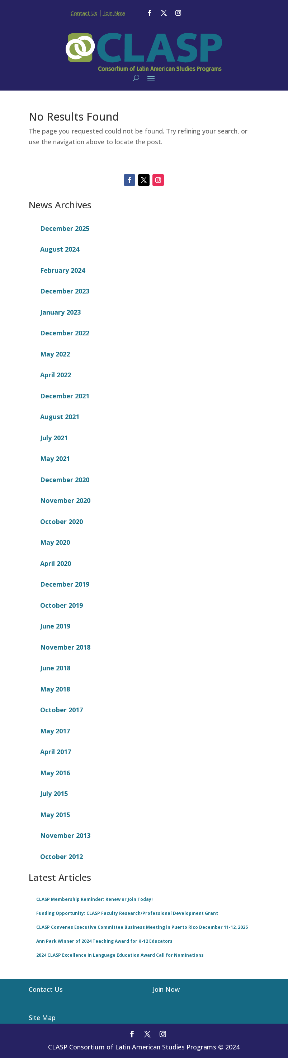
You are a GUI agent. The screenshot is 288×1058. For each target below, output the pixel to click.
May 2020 (55, 542)
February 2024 (62, 270)
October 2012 (61, 856)
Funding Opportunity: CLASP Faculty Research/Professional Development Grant (127, 913)
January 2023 (60, 312)
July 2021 (54, 437)
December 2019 (64, 584)
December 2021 (64, 396)
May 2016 (55, 772)
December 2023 (64, 291)
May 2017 (55, 731)
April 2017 (55, 751)
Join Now (114, 13)
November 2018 (65, 647)
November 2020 (65, 500)
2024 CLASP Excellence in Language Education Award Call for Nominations (120, 955)
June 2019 (55, 626)
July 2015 (54, 793)
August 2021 (59, 416)
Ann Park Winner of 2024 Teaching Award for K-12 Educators (104, 941)
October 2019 (61, 605)
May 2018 (55, 689)
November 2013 (65, 835)
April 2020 (55, 563)
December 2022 (64, 333)
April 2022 (55, 374)
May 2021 (55, 458)
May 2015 (55, 814)
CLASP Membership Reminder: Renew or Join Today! (94, 899)
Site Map (42, 1017)
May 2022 (55, 354)
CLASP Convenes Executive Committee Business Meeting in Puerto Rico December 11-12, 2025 (142, 927)
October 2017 (61, 709)
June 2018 (55, 668)
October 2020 (61, 521)
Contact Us (84, 13)
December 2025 (64, 228)
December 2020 (64, 479)
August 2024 (59, 249)
